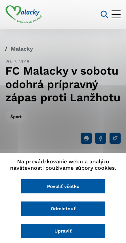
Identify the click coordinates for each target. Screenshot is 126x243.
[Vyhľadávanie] (104, 14)
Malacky (22, 49)
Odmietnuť (63, 208)
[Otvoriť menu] (116, 14)
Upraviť (63, 231)
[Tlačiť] (86, 138)
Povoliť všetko (63, 186)
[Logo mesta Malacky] (23, 14)
